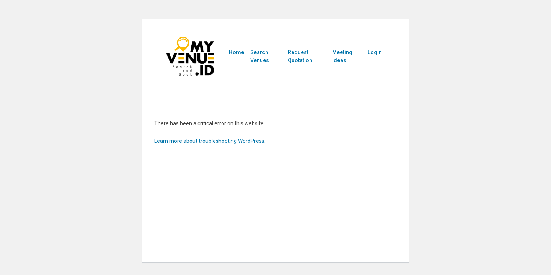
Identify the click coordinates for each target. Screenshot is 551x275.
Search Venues (259, 56)
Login (375, 52)
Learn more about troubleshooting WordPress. (210, 141)
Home (236, 52)
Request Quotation (300, 56)
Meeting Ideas (342, 56)
